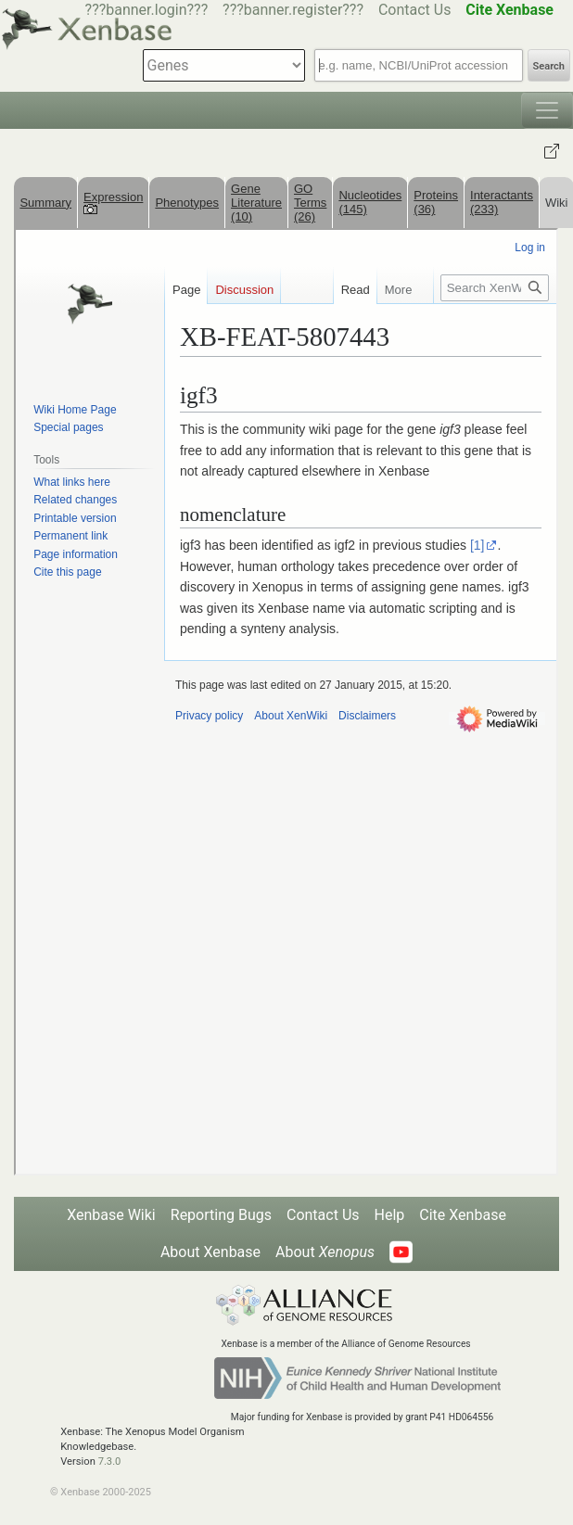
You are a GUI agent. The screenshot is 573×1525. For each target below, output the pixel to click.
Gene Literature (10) (256, 202)
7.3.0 (109, 1461)
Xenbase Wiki (111, 1215)
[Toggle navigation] (547, 110)
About (325, 1252)
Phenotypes (187, 203)
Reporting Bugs (221, 1215)
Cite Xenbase (462, 1215)
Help (390, 1215)
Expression (113, 202)
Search (549, 66)
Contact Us (415, 10)
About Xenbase (210, 1252)
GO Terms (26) (310, 202)
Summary (45, 203)
